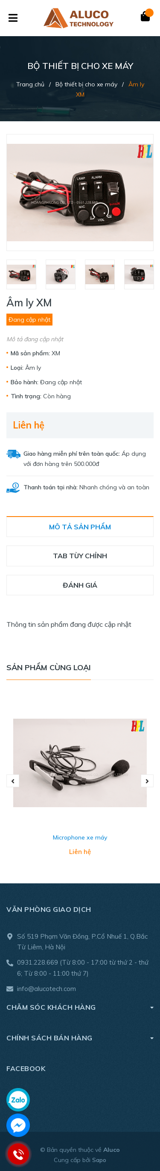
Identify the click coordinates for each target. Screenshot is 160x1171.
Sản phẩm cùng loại (48, 667)
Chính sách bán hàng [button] (80, 1037)
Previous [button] (12, 780)
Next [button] (147, 780)
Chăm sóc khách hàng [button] (80, 1006)
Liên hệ (28, 425)
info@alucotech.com (46, 989)
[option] (21, 274)
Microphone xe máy (80, 837)
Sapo (99, 1160)
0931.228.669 (37, 962)
